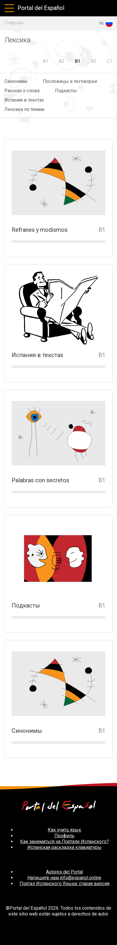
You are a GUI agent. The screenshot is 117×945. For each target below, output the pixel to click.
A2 (61, 61)
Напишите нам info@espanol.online (64, 877)
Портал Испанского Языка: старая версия (64, 883)
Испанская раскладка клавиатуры (64, 847)
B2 (93, 61)
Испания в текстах (24, 100)
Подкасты (66, 90)
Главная (14, 23)
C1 (109, 61)
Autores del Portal (64, 872)
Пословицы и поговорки (70, 81)
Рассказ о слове (22, 90)
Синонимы (16, 81)
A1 (45, 61)
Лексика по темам (24, 109)
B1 (77, 61)
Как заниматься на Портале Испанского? (64, 841)
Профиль (64, 835)
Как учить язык (64, 830)
